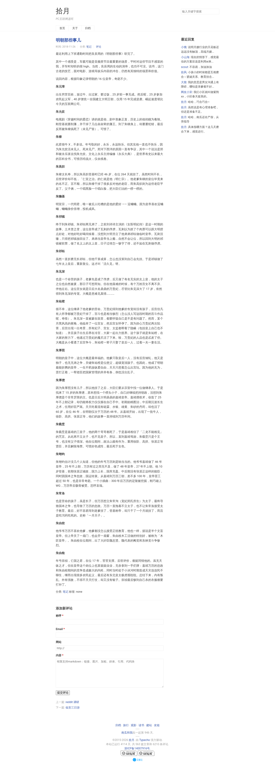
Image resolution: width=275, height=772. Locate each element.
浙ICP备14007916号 (137, 748)
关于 (75, 28)
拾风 (184, 72)
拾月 (63, 11)
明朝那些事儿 (68, 40)
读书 (141, 725)
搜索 (216, 11)
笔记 (89, 46)
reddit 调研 (72, 702)
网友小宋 (186, 92)
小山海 (185, 57)
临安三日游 (73, 707)
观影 (133, 725)
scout (184, 67)
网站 (58, 642)
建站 (149, 725)
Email (59, 629)
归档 (88, 28)
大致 (184, 82)
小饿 (184, 47)
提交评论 (62, 692)
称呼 (58, 615)
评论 (98, 46)
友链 (157, 725)
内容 (58, 655)
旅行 (126, 725)
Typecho (144, 740)
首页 (62, 28)
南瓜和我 (127, 732)
